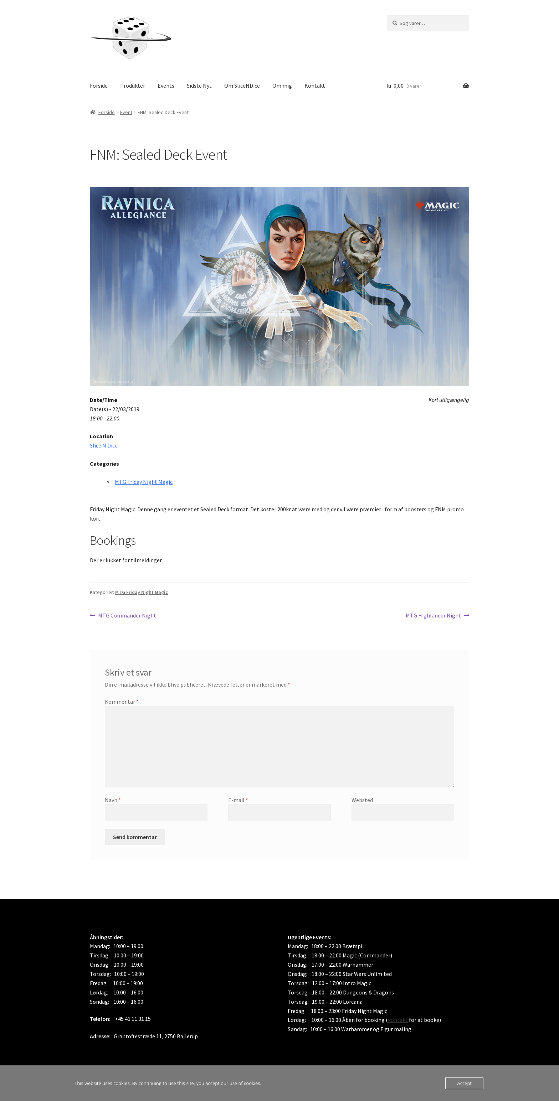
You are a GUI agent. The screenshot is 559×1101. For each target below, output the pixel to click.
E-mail (238, 799)
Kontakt (314, 85)
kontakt (398, 1019)
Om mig (282, 85)
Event (126, 112)
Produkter (132, 85)
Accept (464, 1083)
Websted (362, 799)
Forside (99, 85)
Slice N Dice (104, 445)
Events (166, 85)
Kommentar (122, 701)
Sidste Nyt (199, 85)
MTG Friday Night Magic (144, 481)
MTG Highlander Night (433, 615)
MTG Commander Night (127, 615)
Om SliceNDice (242, 85)
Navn (113, 799)
